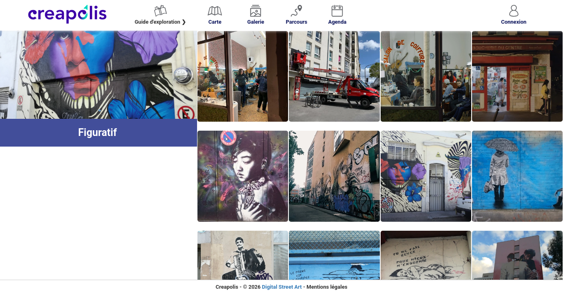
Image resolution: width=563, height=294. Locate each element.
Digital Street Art (282, 287)
